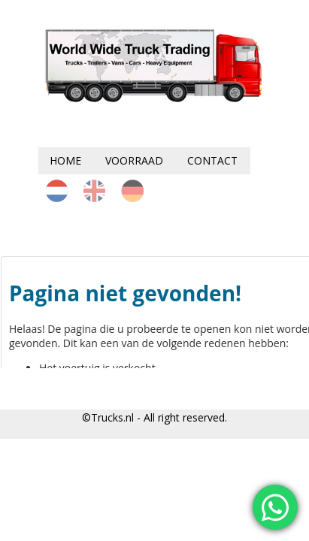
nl (57, 191)
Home (65, 160)
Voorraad (134, 160)
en (94, 191)
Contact (212, 160)
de (132, 191)
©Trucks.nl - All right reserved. (154, 417)
